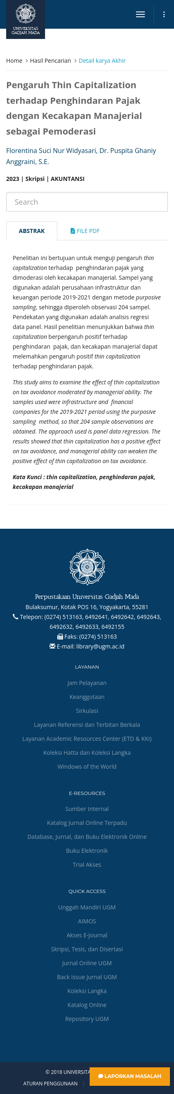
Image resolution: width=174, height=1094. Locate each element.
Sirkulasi (87, 711)
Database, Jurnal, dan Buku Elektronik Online (87, 836)
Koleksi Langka (87, 991)
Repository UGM (86, 1019)
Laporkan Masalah (129, 1076)
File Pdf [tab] (85, 231)
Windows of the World (86, 766)
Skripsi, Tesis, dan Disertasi (87, 949)
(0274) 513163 (98, 636)
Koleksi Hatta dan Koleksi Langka (87, 752)
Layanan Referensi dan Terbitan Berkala (87, 725)
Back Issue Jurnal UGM (87, 977)
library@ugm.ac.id (100, 646)
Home (14, 60)
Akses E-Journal (87, 935)
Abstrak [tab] (32, 231)
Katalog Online (87, 1005)
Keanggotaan (87, 697)
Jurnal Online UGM (87, 963)
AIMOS (87, 921)
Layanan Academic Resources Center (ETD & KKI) (87, 738)
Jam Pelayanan (87, 683)
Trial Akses (87, 864)
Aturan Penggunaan (50, 1083)
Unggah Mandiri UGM (87, 907)
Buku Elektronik (87, 850)
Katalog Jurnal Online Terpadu (87, 823)
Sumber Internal (87, 809)
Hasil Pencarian (50, 60)
